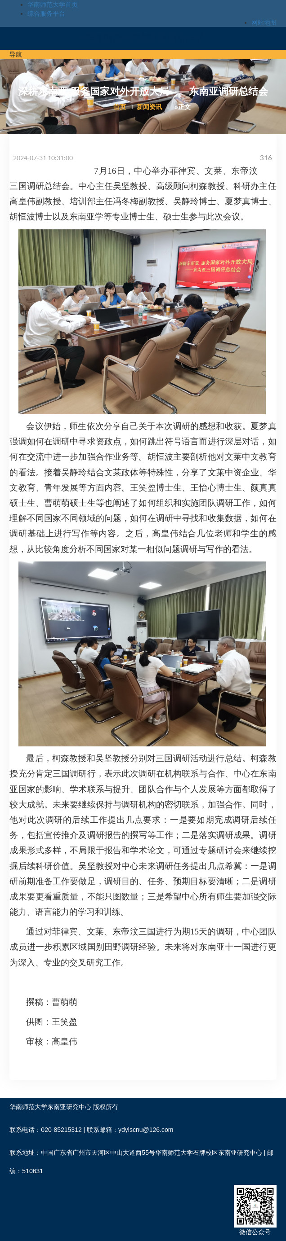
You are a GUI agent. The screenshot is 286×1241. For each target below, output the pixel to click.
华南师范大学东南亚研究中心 (143, 38)
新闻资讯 (149, 106)
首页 (119, 106)
